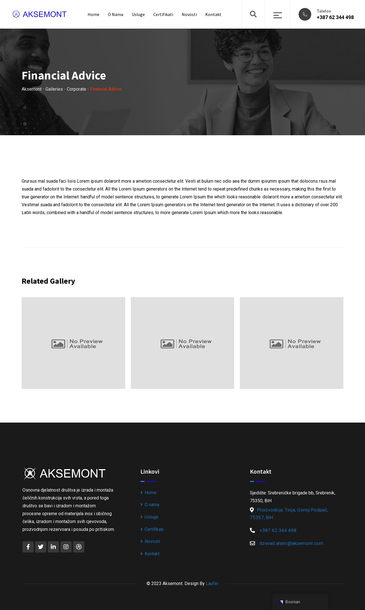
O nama (115, 14)
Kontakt (213, 14)
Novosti (189, 14)
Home (93, 14)
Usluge (138, 14)
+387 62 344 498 (335, 17)
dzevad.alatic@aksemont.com (291, 543)
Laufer (212, 583)
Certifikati (163, 14)
